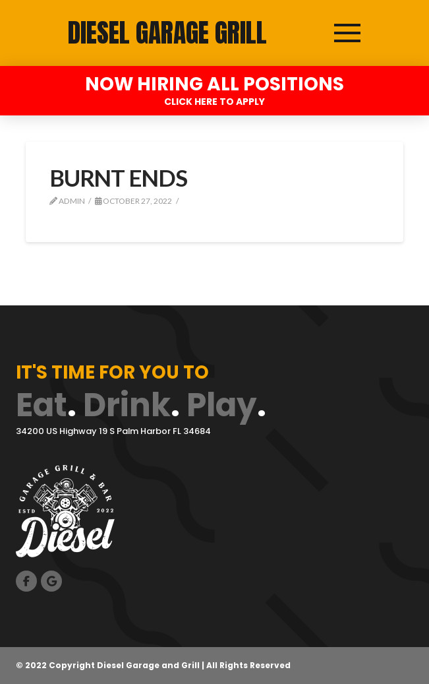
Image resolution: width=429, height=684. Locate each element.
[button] (347, 33)
